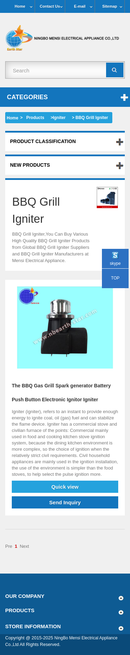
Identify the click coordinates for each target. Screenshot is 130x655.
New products (30, 165)
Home (20, 6)
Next (24, 546)
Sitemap (109, 6)
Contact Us (50, 6)
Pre (8, 546)
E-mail (80, 6)
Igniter (59, 117)
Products (35, 117)
